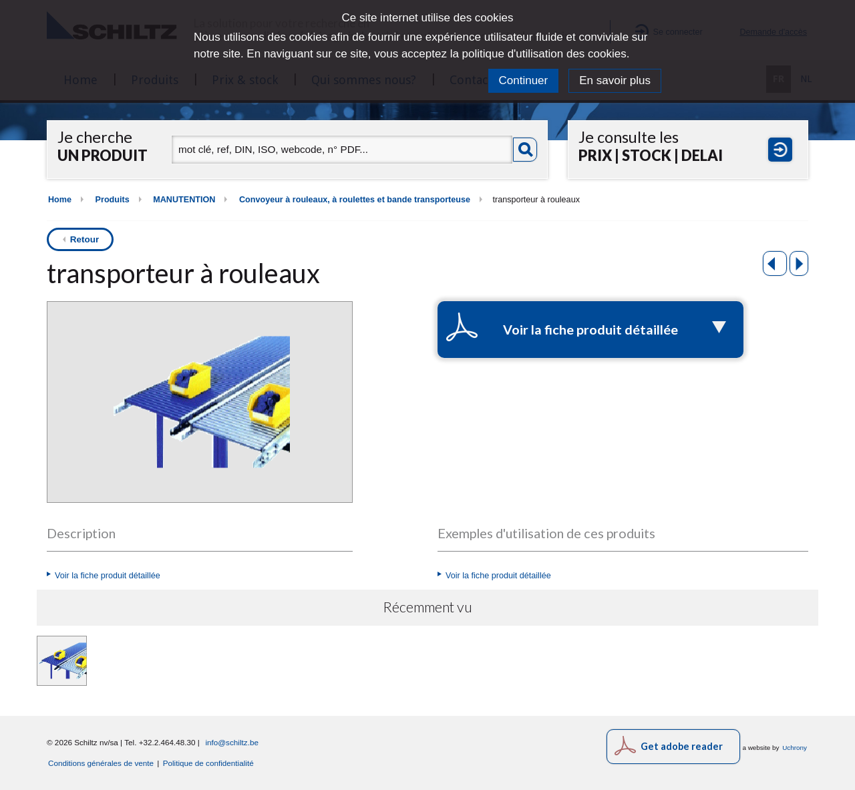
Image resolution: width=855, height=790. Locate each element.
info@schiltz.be (232, 742)
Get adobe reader (682, 746)
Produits (113, 199)
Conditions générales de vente (101, 763)
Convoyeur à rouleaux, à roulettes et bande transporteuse (354, 199)
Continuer (523, 80)
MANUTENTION (184, 199)
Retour (85, 239)
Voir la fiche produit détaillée (107, 575)
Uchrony (794, 747)
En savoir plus (615, 80)
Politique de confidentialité (208, 763)
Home (59, 199)
